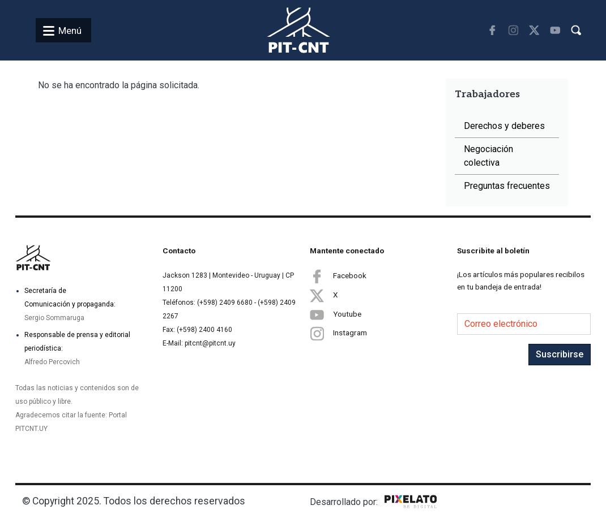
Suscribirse (559, 354)
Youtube (335, 314)
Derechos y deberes (504, 125)
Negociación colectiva (488, 156)
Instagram (338, 333)
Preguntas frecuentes (507, 185)
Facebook (338, 276)
